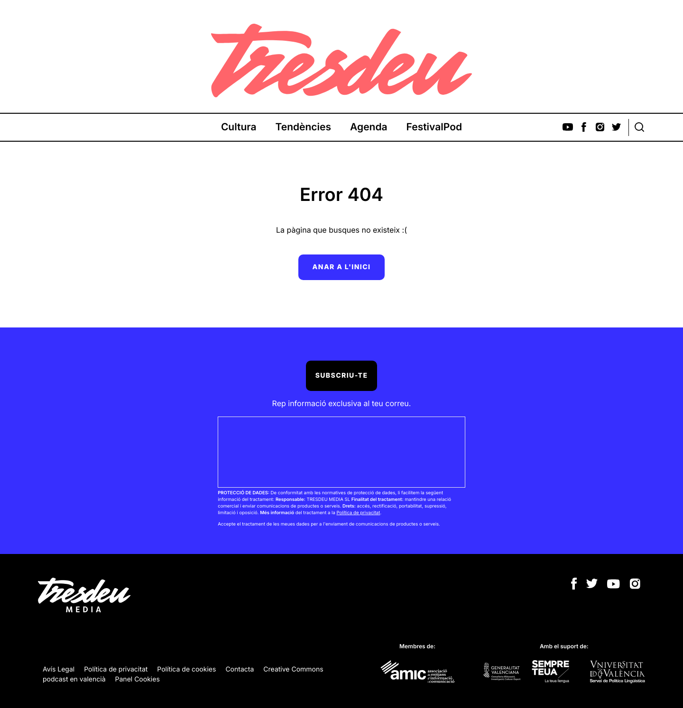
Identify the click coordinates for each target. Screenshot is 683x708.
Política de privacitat (358, 513)
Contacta (239, 669)
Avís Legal (58, 669)
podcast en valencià (74, 679)
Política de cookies (186, 669)
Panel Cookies (137, 679)
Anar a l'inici (342, 267)
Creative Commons (293, 669)
